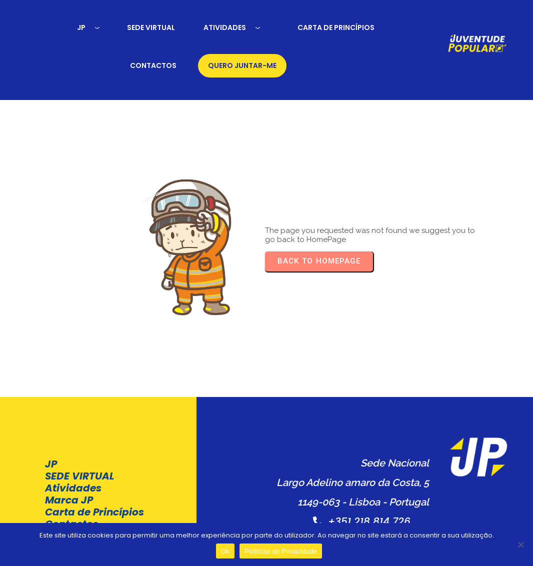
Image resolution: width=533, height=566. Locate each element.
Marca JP (69, 456)
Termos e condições (227, 508)
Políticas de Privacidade (333, 508)
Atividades (73, 444)
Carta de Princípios (70, 474)
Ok (225, 551)
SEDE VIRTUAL (79, 432)
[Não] (521, 545)
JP (51, 420)
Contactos (71, 492)
